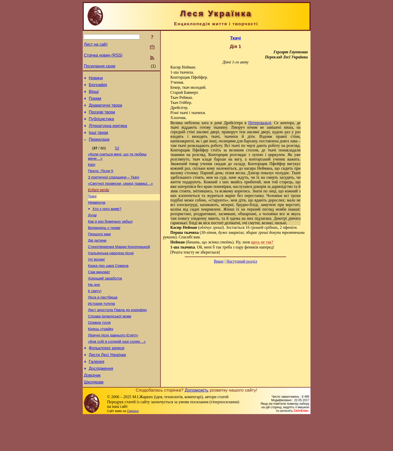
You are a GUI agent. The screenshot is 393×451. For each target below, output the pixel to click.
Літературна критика (108, 132)
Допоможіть (197, 424)
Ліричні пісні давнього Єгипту (113, 365)
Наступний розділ (241, 261)
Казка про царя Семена (108, 287)
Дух (92, 230)
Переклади (99, 147)
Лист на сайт (96, 44)
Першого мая (99, 252)
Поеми (95, 101)
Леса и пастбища (103, 322)
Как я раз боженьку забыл (110, 237)
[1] (117, 156)
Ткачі (92, 209)
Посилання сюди (99, 66)
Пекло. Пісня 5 (100, 181)
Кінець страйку (101, 358)
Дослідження (101, 402)
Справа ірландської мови (109, 344)
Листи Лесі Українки (107, 387)
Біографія (98, 86)
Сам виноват (99, 294)
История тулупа (101, 329)
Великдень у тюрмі (104, 244)
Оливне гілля (99, 351)
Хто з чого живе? (106, 223)
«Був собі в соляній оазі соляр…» (117, 372)
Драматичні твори (105, 109)
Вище (219, 261)
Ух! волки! (96, 280)
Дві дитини (97, 259)
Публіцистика (101, 124)
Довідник (92, 409)
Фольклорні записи (106, 379)
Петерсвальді (259, 123)
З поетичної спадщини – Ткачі (113, 188)
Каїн (91, 174)
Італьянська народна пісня (111, 273)
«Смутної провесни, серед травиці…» (120, 195)
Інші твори (98, 139)
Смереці (133, 446)
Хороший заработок (105, 301)
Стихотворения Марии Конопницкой (119, 266)
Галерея (96, 394)
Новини (96, 79)
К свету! (95, 315)
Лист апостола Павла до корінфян (117, 336)
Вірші (94, 94)
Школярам (94, 417)
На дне (94, 308)
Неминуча (96, 216)
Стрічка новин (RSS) (103, 55)
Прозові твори (102, 117)
